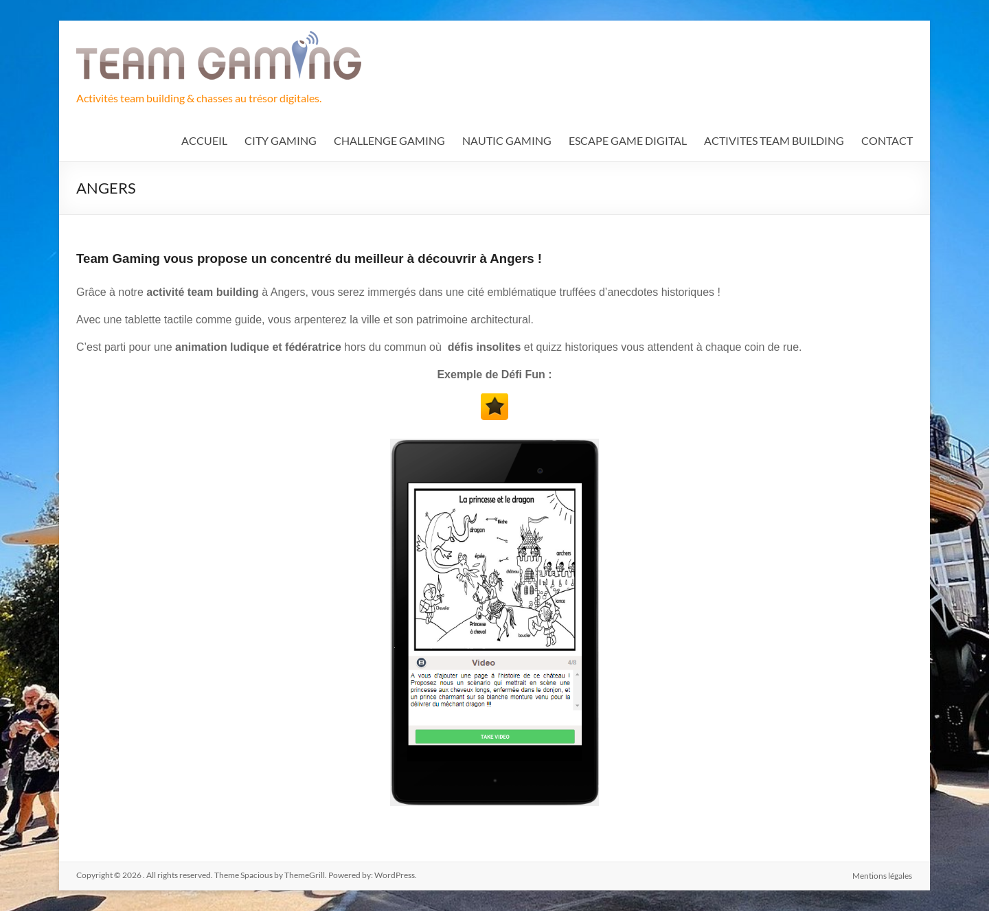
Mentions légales (883, 875)
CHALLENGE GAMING (389, 140)
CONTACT (887, 140)
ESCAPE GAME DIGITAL (628, 140)
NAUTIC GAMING (507, 140)
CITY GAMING (281, 140)
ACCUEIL (204, 140)
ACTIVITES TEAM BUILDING (774, 140)
